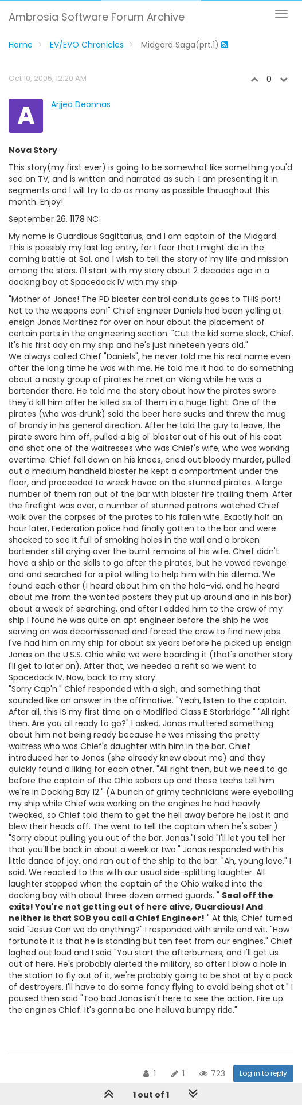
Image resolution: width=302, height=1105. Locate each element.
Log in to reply (263, 1073)
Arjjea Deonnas (81, 104)
